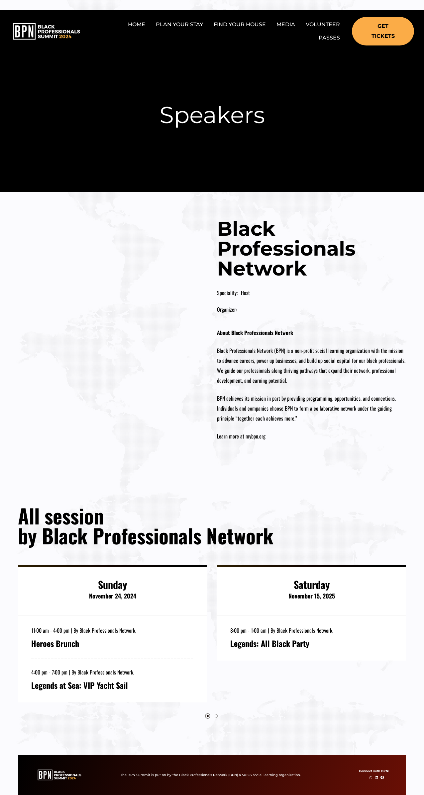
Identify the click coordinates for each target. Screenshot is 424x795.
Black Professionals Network (107, 630)
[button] (383, 31)
